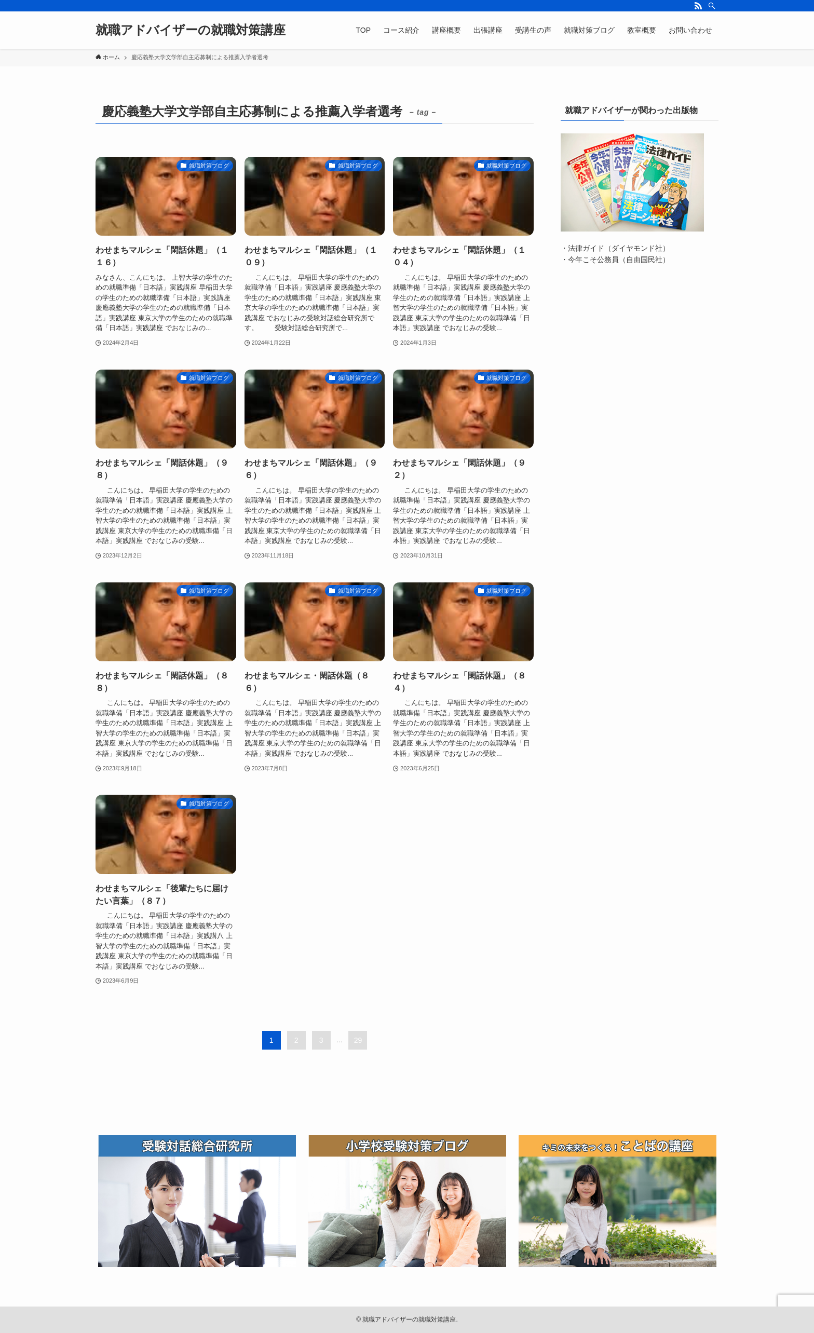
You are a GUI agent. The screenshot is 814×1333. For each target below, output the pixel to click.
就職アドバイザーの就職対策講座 (191, 30)
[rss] (698, 5)
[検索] (711, 5)
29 (358, 1040)
